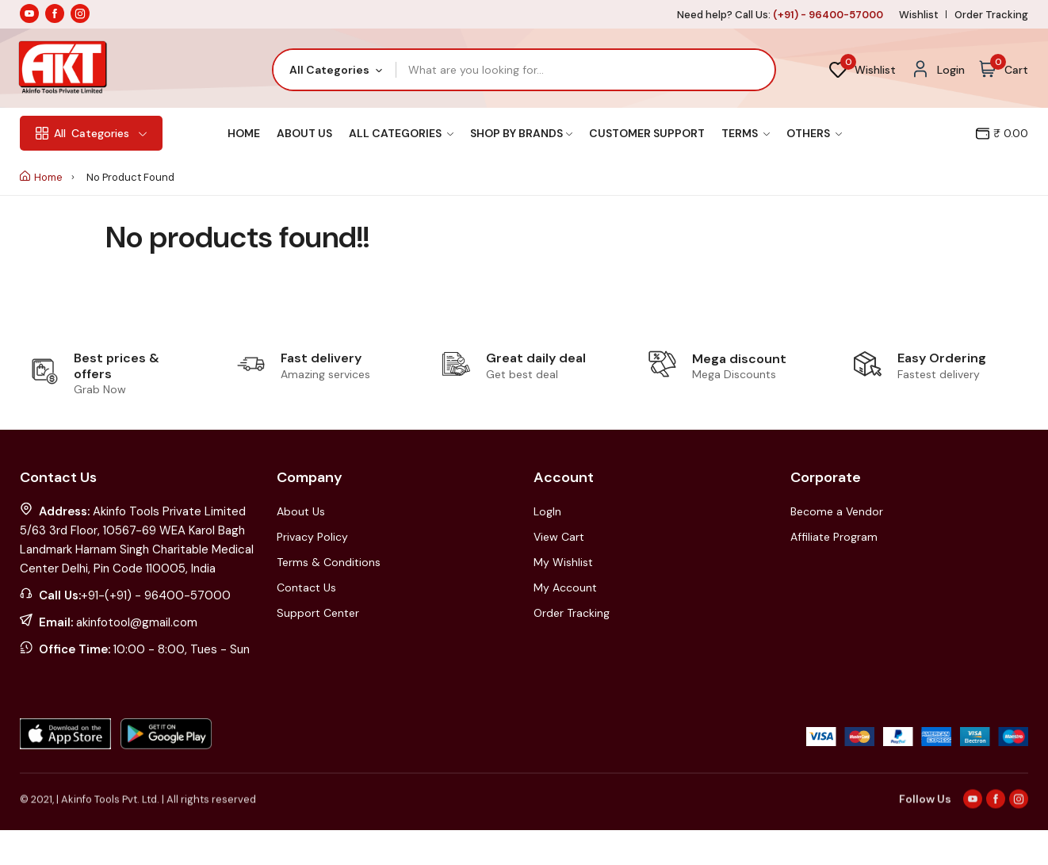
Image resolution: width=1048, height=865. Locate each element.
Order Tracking (991, 15)
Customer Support (647, 133)
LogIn (547, 511)
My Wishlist (563, 562)
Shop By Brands (521, 133)
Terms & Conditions (329, 562)
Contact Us (306, 587)
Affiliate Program (834, 537)
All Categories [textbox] (329, 70)
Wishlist (919, 15)
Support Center (318, 613)
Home (244, 133)
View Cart (559, 537)
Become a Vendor (836, 511)
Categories (91, 133)
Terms (745, 133)
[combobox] (334, 70)
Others (814, 133)
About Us (304, 133)
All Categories (401, 133)
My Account (565, 587)
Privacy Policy (312, 537)
